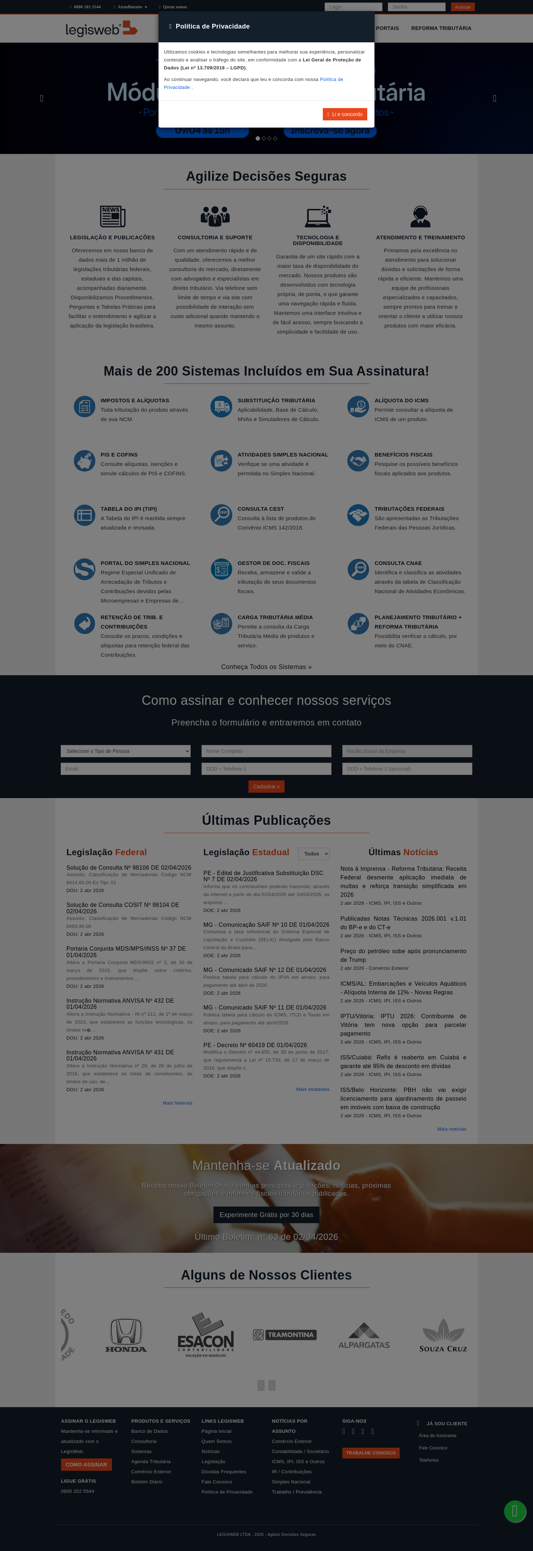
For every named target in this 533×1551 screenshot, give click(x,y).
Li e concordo (345, 114)
